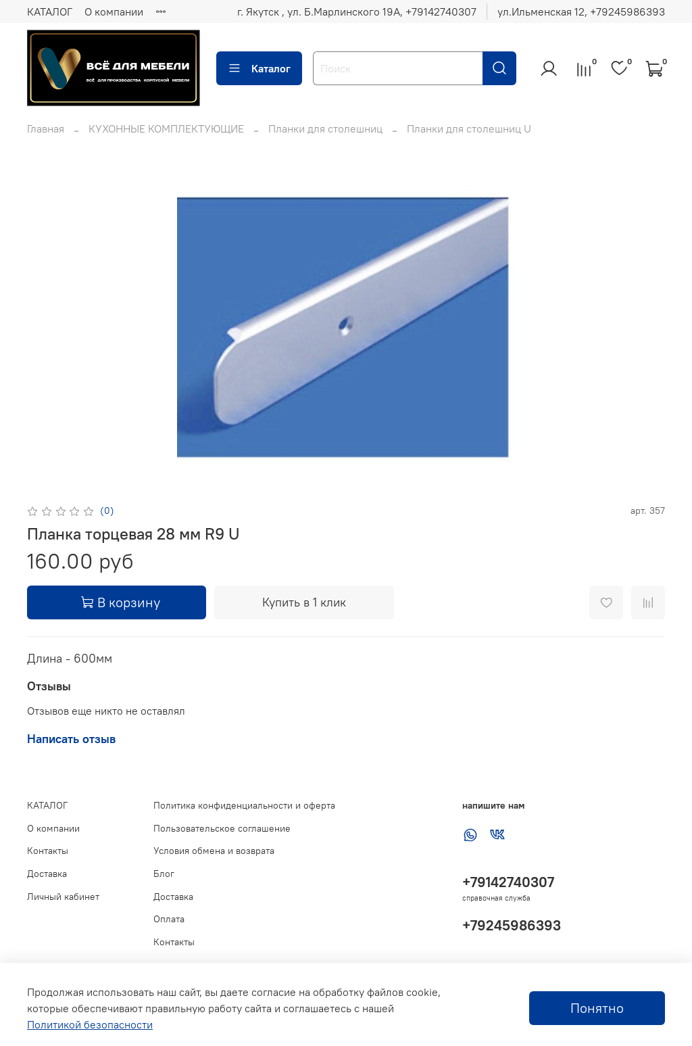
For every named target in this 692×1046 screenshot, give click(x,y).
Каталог (259, 68)
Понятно (597, 1007)
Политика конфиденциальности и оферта (244, 805)
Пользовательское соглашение (222, 828)
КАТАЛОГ (49, 11)
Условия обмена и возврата (213, 851)
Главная (45, 128)
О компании (113, 11)
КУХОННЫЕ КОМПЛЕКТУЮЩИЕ (166, 128)
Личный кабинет (63, 896)
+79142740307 (508, 882)
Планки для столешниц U (469, 128)
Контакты (47, 851)
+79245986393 (511, 925)
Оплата (168, 919)
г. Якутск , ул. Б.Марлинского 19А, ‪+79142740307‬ (356, 11)
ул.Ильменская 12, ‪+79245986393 (581, 11)
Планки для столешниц (325, 128)
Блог (163, 873)
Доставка (47, 873)
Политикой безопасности (90, 1024)
